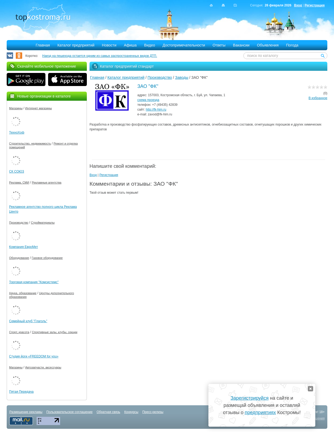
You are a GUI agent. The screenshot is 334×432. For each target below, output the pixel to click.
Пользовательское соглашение (69, 412)
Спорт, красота (19, 332)
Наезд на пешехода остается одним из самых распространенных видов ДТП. (99, 56)
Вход (298, 5)
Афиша (130, 45)
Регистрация (315, 5)
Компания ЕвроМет (23, 247)
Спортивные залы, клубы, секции (54, 332)
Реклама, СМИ (19, 182)
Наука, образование (22, 293)
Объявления (268, 45)
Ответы (218, 45)
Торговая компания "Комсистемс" (34, 282)
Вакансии (241, 45)
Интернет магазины (38, 108)
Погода (292, 45)
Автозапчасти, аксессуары (43, 367)
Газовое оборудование (47, 257)
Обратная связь (108, 412)
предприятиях (260, 412)
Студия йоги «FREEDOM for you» (34, 356)
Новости (109, 45)
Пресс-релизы (153, 412)
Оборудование (19, 257)
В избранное (318, 98)
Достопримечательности (183, 45)
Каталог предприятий (76, 45)
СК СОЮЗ (16, 171)
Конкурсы (131, 412)
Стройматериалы (43, 222)
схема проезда (148, 100)
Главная (43, 45)
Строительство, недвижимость (30, 143)
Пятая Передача (21, 392)
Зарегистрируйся (250, 398)
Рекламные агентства (46, 182)
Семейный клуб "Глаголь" (28, 321)
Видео (149, 45)
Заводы (181, 77)
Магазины (15, 108)
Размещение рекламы (25, 412)
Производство (159, 77)
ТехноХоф (16, 132)
